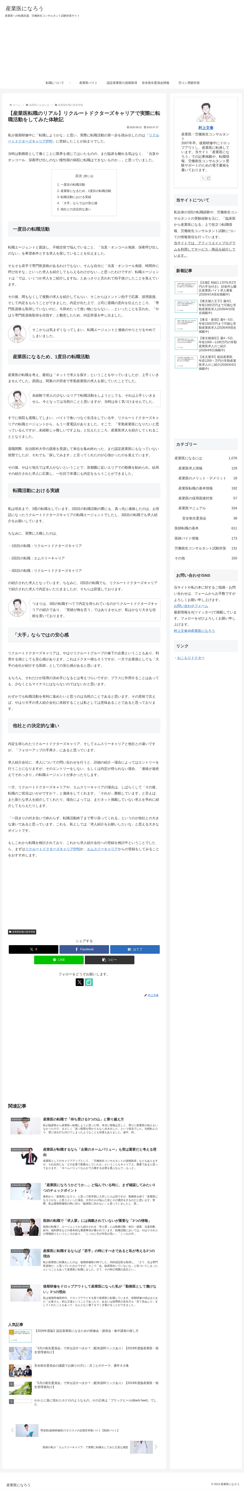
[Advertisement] (122, 48)
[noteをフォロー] (88, 982)
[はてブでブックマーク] (135, 949)
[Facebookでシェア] (84, 949)
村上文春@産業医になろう (194, 631)
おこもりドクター (191, 658)
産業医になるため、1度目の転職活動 (86, 191)
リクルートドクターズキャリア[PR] (52, 849)
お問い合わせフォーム (191, 606)
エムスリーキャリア (102, 849)
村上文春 (206, 128)
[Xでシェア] (33, 949)
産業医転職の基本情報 (22, 932)
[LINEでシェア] (59, 960)
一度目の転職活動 (73, 184)
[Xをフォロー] (80, 982)
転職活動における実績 (76, 197)
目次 (78, 176)
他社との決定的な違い (76, 209)
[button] (109, 960)
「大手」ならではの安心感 (79, 203)
